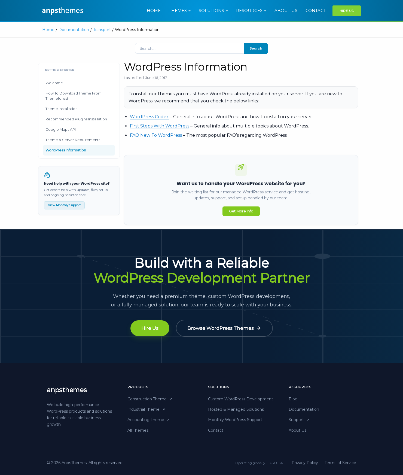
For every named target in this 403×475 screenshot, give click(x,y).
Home (154, 10)
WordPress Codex (149, 116)
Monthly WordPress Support (235, 420)
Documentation (74, 29)
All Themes (137, 430)
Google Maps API (60, 129)
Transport (102, 29)
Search (256, 48)
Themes (178, 10)
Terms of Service (340, 463)
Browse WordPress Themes (224, 328)
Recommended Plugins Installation (76, 119)
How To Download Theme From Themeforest (73, 95)
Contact (316, 10)
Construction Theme (149, 399)
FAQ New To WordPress (156, 135)
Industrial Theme (146, 409)
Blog (293, 399)
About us (285, 10)
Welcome (54, 83)
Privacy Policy (305, 463)
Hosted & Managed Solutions (236, 409)
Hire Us (347, 11)
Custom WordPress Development (240, 399)
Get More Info (241, 211)
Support (299, 420)
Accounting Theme (148, 420)
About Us (297, 430)
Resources (249, 10)
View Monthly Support (64, 205)
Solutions (211, 10)
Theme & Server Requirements (72, 140)
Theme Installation (61, 108)
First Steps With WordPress (159, 126)
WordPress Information (65, 150)
